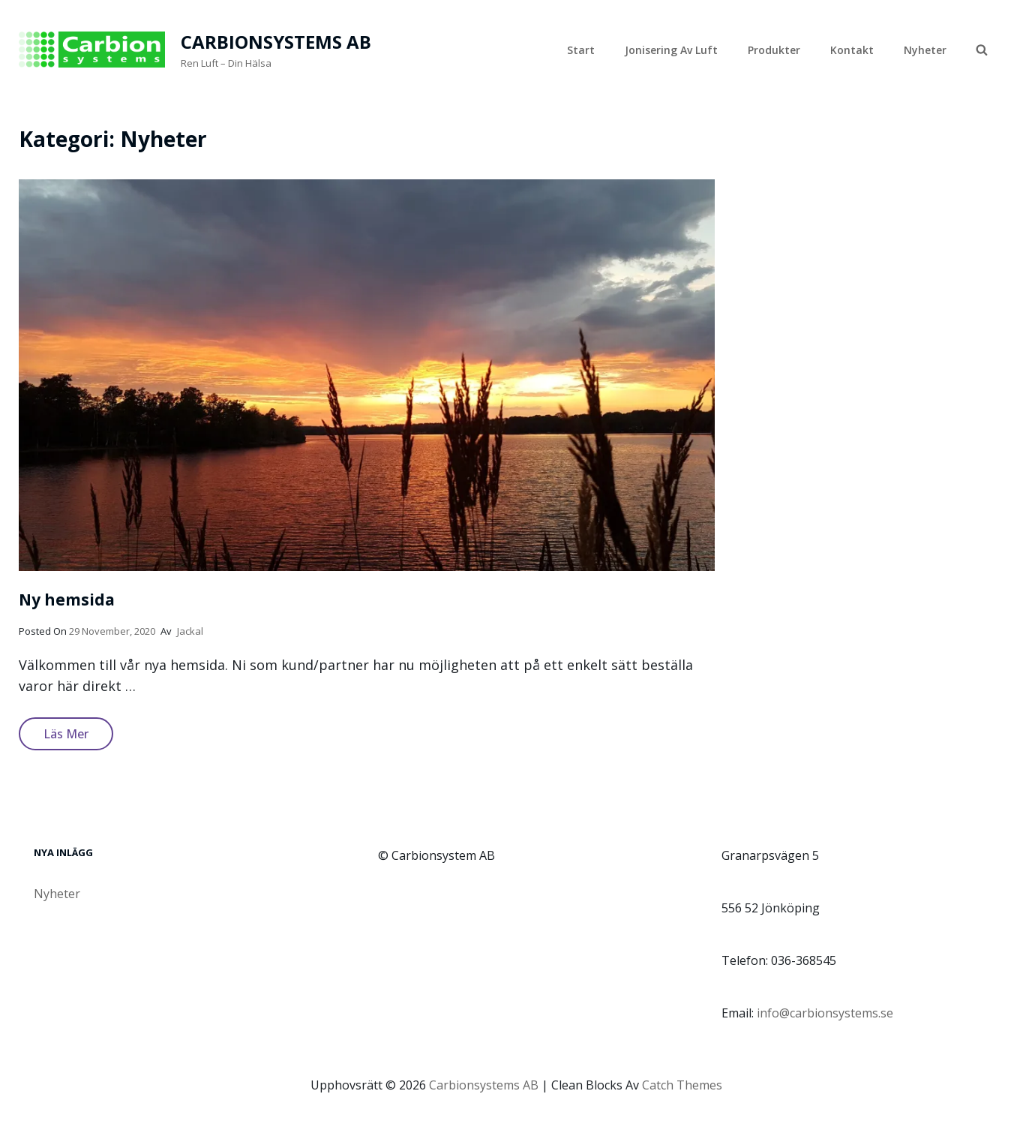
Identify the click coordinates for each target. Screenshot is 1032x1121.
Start (581, 50)
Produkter (774, 50)
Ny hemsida (67, 599)
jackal (190, 631)
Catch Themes (682, 1085)
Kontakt (852, 50)
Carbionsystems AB (276, 41)
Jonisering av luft (671, 50)
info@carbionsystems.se (825, 1013)
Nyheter (925, 50)
